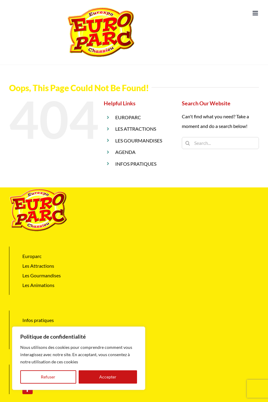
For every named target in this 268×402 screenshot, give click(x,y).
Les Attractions (38, 266)
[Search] (188, 143)
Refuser (48, 376)
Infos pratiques (38, 320)
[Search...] (220, 143)
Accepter (107, 376)
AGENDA (125, 152)
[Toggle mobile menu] (256, 13)
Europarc (31, 256)
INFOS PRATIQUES (135, 164)
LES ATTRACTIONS (135, 129)
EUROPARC (128, 117)
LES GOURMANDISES (138, 140)
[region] (78, 358)
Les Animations (38, 285)
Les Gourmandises (41, 275)
